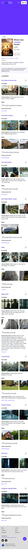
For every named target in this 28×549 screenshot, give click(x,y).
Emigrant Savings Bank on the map (11, 515)
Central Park (11, 400)
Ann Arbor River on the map (10, 189)
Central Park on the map (9, 393)
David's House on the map (9, 443)
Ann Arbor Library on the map (10, 152)
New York (4, 400)
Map (2, 528)
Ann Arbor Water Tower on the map (12, 237)
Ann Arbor (4, 111)
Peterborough (5, 157)
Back (3, 36)
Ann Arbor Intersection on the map (11, 105)
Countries (3, 532)
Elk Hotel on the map (8, 478)
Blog (16, 530)
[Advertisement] (14, 20)
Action (6, 58)
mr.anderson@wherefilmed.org (8, 537)
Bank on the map (7, 284)
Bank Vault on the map (8, 332)
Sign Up (24, 2)
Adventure (11, 58)
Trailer (17, 54)
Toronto (3, 289)
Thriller (16, 58)
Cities (16, 528)
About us (17, 532)
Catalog (3, 530)
